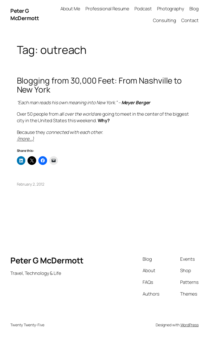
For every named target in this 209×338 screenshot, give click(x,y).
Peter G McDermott (24, 14)
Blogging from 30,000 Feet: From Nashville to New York (99, 85)
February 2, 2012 (30, 184)
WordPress (189, 324)
